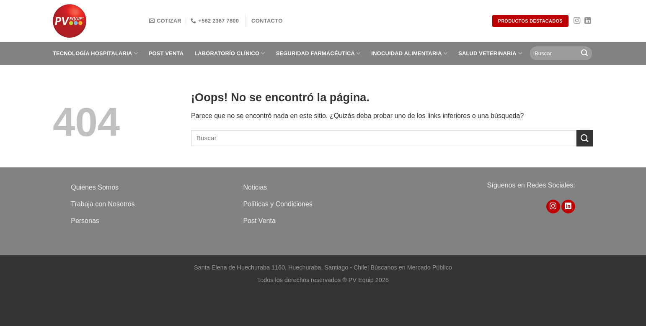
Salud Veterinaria (490, 53)
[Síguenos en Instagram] (577, 21)
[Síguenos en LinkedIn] (587, 21)
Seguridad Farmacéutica (318, 53)
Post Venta (166, 53)
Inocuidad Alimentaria (410, 53)
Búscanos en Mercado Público (411, 267)
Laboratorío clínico (229, 53)
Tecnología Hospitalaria (95, 53)
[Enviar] (584, 53)
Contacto (267, 21)
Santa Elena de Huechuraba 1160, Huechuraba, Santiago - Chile (280, 267)
